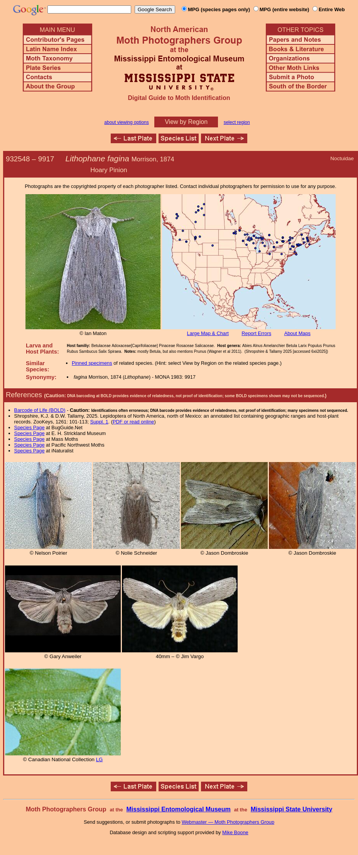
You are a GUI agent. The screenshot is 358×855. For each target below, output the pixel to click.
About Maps (297, 333)
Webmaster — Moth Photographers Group (228, 822)
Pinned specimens (92, 363)
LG (99, 759)
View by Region (186, 122)
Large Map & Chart (208, 333)
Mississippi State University (292, 809)
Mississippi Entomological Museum (178, 809)
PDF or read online (133, 422)
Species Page (29, 427)
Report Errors (256, 333)
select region (237, 122)
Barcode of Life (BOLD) (40, 410)
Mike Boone (235, 832)
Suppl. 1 (99, 422)
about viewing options (126, 122)
